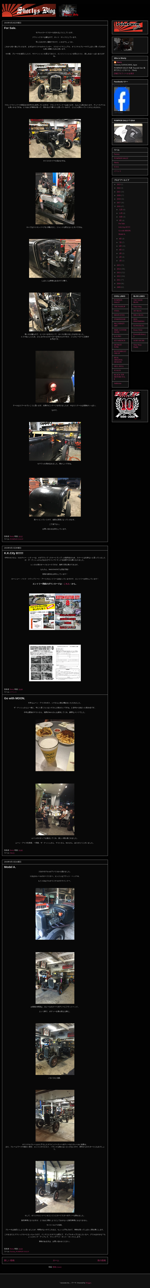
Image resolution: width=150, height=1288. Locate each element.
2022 (119, 188)
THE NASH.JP (119, 307)
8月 (120, 239)
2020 (119, 195)
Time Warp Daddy (137, 346)
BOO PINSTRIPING (139, 320)
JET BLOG (137, 311)
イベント (13, 692)
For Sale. (10, 28)
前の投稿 (102, 1260)
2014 (119, 269)
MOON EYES (119, 315)
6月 (120, 246)
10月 (121, 217)
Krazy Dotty (137, 330)
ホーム (56, 1260)
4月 (120, 250)
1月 (120, 261)
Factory (12, 1251)
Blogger (88, 1283)
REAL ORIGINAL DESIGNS (118, 360)
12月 (121, 210)
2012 (119, 276)
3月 (120, 253)
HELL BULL (119, 366)
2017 (119, 203)
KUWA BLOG (138, 326)
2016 (119, 206)
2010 (119, 284)
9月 (120, 220)
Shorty (12, 853)
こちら (67, 584)
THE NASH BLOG (137, 301)
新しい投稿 (9, 1260)
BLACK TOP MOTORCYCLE (119, 377)
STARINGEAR (119, 319)
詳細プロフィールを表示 (124, 73)
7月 (120, 242)
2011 (119, 280)
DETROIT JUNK (118, 346)
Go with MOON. (14, 698)
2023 (119, 184)
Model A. (10, 867)
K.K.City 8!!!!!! (13, 553)
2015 (119, 265)
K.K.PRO (117, 336)
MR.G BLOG (138, 315)
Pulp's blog (137, 307)
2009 (119, 287)
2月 (120, 257)
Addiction (117, 383)
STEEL (116, 311)
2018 (119, 199)
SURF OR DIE (138, 341)
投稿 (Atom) (57, 1267)
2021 (119, 192)
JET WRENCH (119, 341)
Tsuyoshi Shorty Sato (120, 86)
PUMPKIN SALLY (16, 539)
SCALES (117, 370)
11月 (121, 213)
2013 (119, 273)
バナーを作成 (118, 112)
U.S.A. (116, 167)
